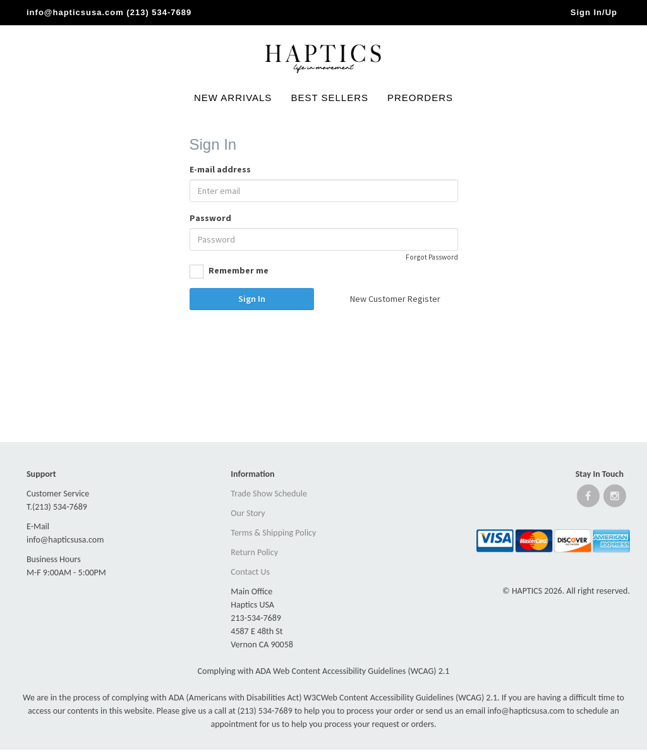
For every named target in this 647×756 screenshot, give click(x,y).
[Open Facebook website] (588, 499)
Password (210, 218)
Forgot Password (432, 257)
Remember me (229, 272)
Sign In (251, 298)
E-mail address (220, 169)
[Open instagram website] (615, 499)
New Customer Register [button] (395, 298)
